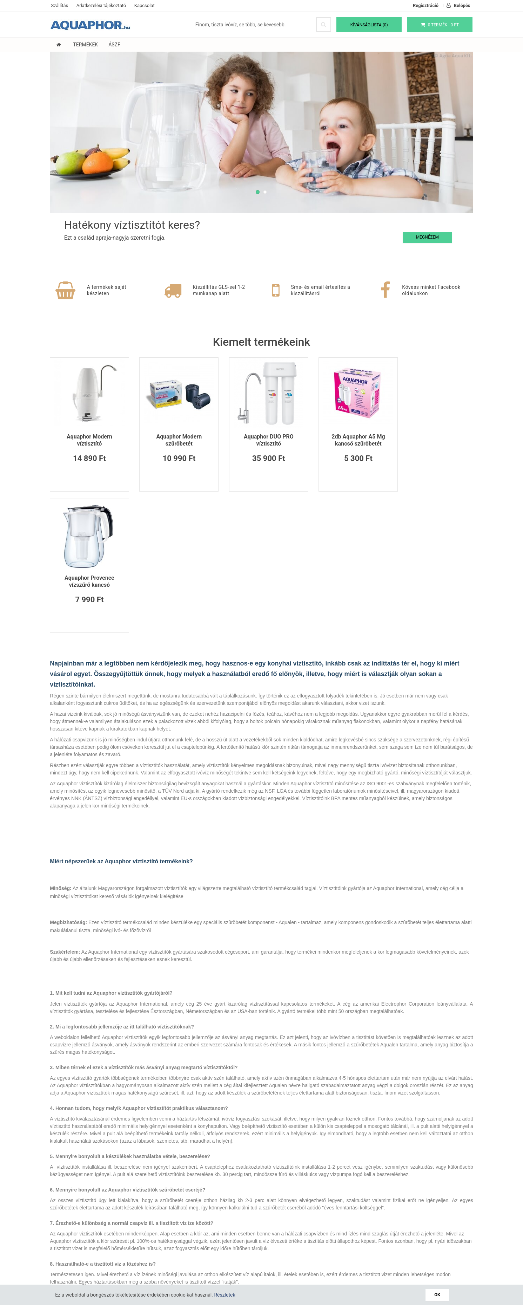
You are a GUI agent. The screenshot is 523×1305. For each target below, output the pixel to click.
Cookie (58, 1218)
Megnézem (425, 236)
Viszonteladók (246, 1218)
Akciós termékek (249, 1226)
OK (438, 1294)
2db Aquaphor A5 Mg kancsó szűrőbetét (347, 440)
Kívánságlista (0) (369, 24)
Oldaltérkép (171, 1226)
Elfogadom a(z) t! (351, 1251)
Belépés (458, 5)
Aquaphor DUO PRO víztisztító (262, 440)
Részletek (225, 1295)
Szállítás (59, 5)
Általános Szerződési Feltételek (85, 1235)
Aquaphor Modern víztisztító (89, 440)
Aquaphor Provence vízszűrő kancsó (434, 440)
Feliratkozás (453, 1252)
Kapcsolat (144, 5)
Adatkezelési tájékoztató (101, 5)
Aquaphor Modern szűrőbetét (175, 440)
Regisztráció (425, 5)
